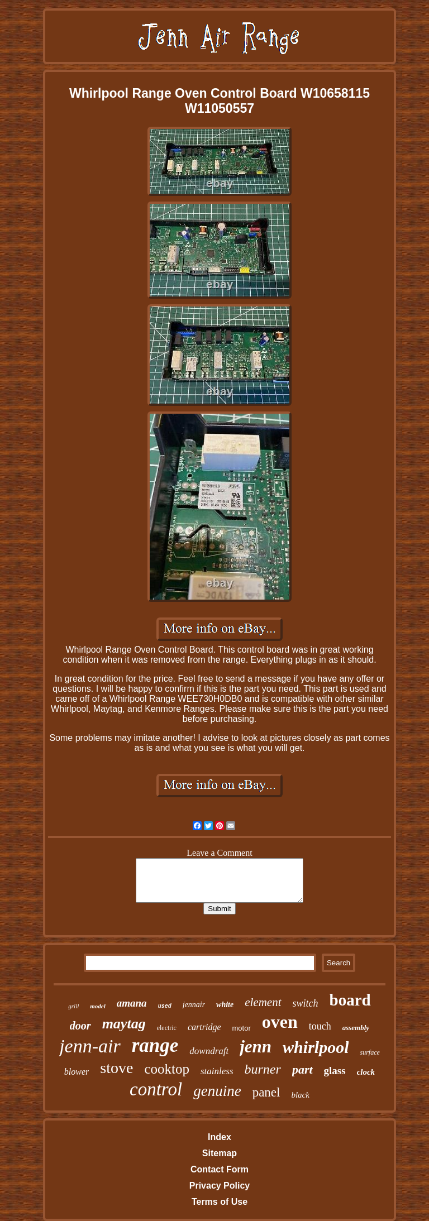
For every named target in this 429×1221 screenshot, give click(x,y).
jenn (255, 1046)
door (80, 1025)
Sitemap (219, 1153)
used (164, 1006)
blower (76, 1071)
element (263, 1002)
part (302, 1069)
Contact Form (219, 1169)
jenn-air (90, 1046)
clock (366, 1071)
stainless (217, 1071)
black (300, 1094)
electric (167, 1028)
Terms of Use (219, 1201)
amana (132, 1003)
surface (369, 1052)
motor (241, 1028)
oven (280, 1022)
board (350, 1000)
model (98, 1006)
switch (305, 1003)
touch (320, 1026)
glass (335, 1070)
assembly (355, 1027)
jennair (194, 1004)
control (156, 1089)
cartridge (204, 1027)
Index (219, 1137)
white (224, 1004)
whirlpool (316, 1047)
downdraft (208, 1051)
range (155, 1045)
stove (116, 1067)
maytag (124, 1024)
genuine (217, 1091)
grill (73, 1006)
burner (263, 1069)
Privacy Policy (219, 1185)
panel (266, 1092)
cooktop (166, 1068)
